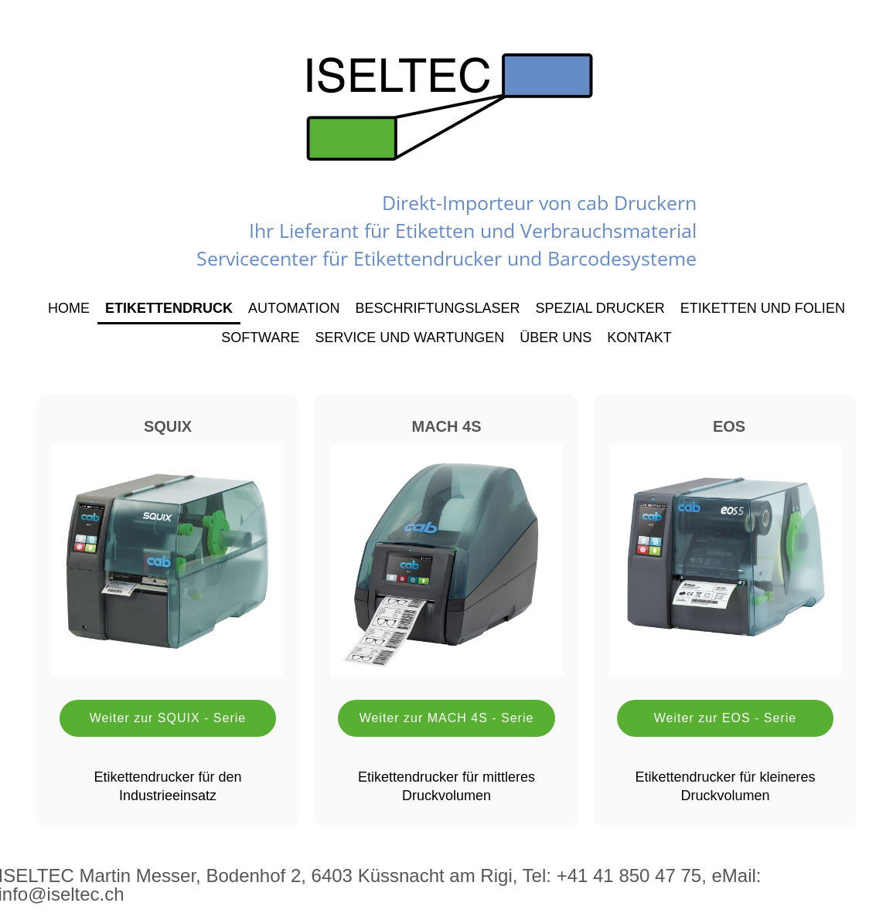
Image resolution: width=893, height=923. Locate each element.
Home (69, 308)
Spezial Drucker (599, 308)
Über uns (555, 337)
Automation (293, 308)
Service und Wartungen (409, 337)
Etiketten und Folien (762, 308)
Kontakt (639, 337)
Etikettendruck (169, 308)
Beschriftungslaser (437, 308)
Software (260, 337)
